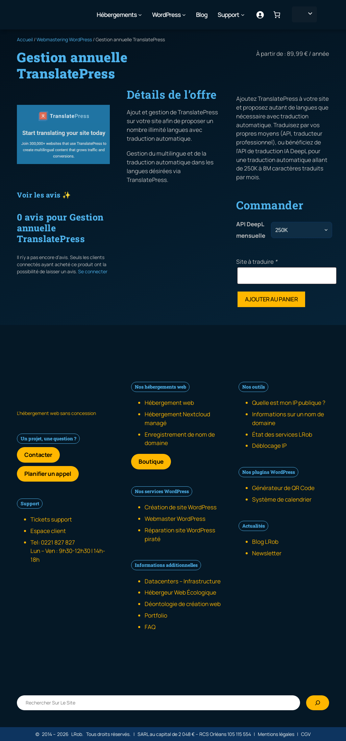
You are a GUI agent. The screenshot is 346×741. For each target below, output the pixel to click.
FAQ (150, 627)
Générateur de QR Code (283, 488)
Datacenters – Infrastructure (183, 581)
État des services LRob (282, 434)
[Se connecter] (259, 14)
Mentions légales (276, 734)
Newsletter (266, 553)
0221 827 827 (58, 542)
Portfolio (156, 615)
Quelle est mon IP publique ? (288, 403)
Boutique (151, 461)
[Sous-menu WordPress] (184, 15)
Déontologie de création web (183, 604)
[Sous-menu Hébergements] (140, 15)
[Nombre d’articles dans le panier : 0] (277, 14)
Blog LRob (265, 542)
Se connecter (92, 271)
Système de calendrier (282, 499)
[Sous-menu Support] (243, 15)
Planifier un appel (47, 474)
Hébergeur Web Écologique (180, 592)
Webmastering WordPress (64, 39)
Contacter (38, 455)
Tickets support (51, 519)
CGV (306, 734)
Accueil (25, 39)
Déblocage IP (269, 445)
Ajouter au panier (271, 299)
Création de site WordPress (181, 507)
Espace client (48, 531)
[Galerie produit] (63, 134)
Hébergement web (169, 403)
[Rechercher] (317, 702)
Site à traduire (256, 261)
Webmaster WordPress (175, 519)
